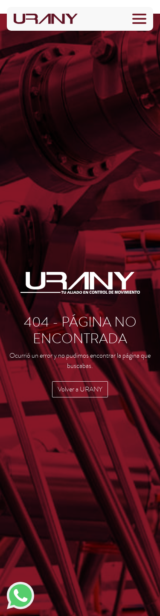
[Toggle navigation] (139, 19)
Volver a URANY (80, 389)
